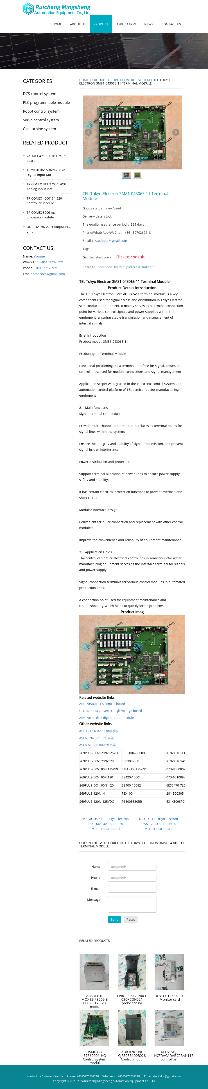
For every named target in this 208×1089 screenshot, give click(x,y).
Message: (94, 900)
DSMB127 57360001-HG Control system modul (95, 1057)
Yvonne (39, 256)
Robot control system (130, 80)
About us (78, 24)
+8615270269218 (53, 262)
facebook (105, 267)
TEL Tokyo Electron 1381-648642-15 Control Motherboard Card (108, 824)
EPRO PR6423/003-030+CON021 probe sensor (132, 1001)
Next (175, 132)
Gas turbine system (39, 128)
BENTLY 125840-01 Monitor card (169, 997)
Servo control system (41, 120)
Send (114, 919)
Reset (131, 919)
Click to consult (130, 257)
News (148, 24)
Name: (96, 867)
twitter (119, 267)
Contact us (171, 24)
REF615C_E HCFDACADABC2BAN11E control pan (174, 1056)
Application (126, 24)
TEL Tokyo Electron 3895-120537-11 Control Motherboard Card (159, 824)
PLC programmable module (46, 102)
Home (57, 24)
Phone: (96, 878)
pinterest (133, 267)
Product (101, 24)
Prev (88, 132)
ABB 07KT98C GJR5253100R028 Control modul (132, 1056)
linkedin (148, 267)
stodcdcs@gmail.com (111, 240)
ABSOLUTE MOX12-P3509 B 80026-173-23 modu (94, 1001)
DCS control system (39, 93)
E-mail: (96, 889)
